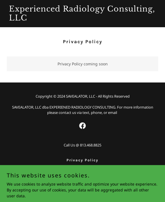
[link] (82, 19)
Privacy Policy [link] (82, 160)
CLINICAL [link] (82, 166)
